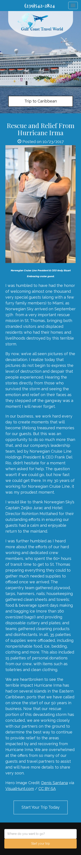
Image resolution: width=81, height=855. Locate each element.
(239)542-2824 (39, 5)
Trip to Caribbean (40, 101)
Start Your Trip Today (41, 807)
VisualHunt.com (19, 788)
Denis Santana (54, 782)
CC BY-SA (47, 788)
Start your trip (40, 843)
